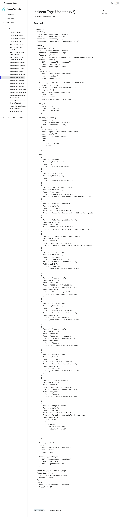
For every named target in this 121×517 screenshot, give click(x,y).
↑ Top (103, 11)
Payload (104, 13)
